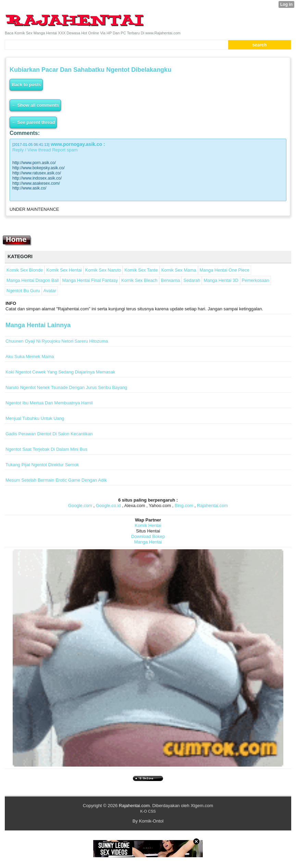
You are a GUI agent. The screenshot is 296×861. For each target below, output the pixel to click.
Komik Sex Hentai (64, 270)
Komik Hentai (148, 525)
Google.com (80, 505)
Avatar (50, 290)
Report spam (64, 149)
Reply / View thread (31, 149)
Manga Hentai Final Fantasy (90, 280)
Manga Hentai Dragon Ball (33, 280)
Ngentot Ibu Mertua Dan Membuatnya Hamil (48, 402)
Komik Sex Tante (141, 270)
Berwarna (170, 280)
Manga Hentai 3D (221, 280)
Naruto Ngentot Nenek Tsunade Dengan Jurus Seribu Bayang (66, 387)
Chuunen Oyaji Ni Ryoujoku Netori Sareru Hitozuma (56, 341)
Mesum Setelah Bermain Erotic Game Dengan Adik (56, 480)
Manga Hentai (148, 541)
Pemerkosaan (255, 280)
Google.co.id (108, 505)
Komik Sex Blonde (25, 270)
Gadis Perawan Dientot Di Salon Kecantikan (48, 433)
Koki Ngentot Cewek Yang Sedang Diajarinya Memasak (60, 372)
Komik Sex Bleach (139, 280)
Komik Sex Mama (178, 270)
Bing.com (184, 505)
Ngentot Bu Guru (23, 290)
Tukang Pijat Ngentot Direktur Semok (42, 464)
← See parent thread (33, 122)
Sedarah (191, 280)
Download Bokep (148, 536)
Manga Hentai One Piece (224, 270)
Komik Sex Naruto (103, 270)
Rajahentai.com (212, 505)
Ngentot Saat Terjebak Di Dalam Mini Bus (46, 449)
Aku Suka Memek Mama (29, 356)
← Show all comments (35, 105)
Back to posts (26, 84)
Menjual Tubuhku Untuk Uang (34, 418)
